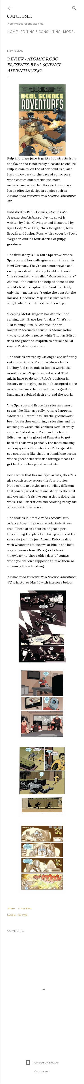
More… (69, 32)
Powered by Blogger (42, 1062)
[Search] (74, 7)
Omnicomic (19, 16)
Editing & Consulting (40, 32)
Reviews (22, 914)
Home (12, 32)
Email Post (25, 908)
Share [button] (11, 908)
